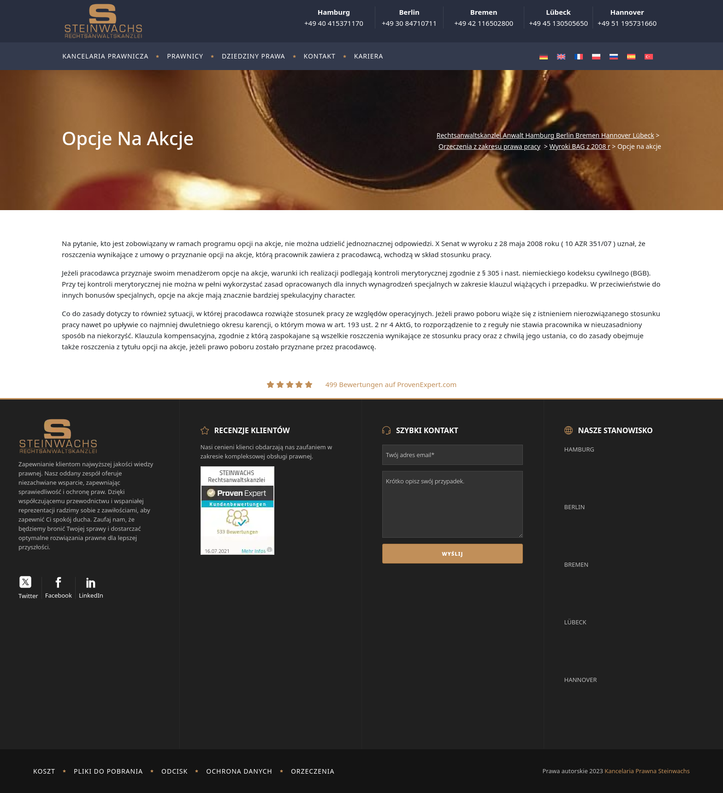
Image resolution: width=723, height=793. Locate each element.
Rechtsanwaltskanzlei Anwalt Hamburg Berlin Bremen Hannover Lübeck (545, 135)
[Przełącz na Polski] (596, 56)
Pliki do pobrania (108, 771)
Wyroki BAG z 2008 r (579, 146)
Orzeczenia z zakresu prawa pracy (489, 146)
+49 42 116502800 (483, 17)
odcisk (174, 771)
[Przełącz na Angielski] (561, 56)
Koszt (44, 771)
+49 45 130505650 (558, 17)
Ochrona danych (239, 771)
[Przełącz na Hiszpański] (631, 56)
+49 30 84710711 (409, 17)
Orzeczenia (312, 771)
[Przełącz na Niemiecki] (543, 56)
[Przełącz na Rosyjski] (613, 56)
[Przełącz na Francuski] (578, 56)
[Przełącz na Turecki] (649, 56)
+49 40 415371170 (333, 17)
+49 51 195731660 (627, 17)
